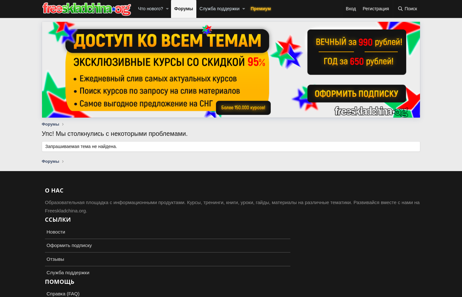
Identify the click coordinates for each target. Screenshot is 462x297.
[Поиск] (407, 9)
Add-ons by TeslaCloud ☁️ (231, 286)
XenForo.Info (79, 291)
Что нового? (150, 8)
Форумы (183, 8)
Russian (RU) (58, 274)
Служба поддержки (220, 8)
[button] (167, 9)
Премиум (261, 8)
